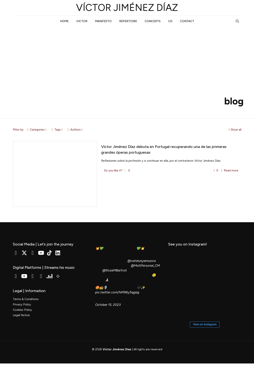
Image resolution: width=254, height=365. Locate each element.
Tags (57, 129)
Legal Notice (21, 315)
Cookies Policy (22, 310)
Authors (75, 129)
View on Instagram (204, 325)
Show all (234, 129)
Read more (231, 170)
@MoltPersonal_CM (145, 265)
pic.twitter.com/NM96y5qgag (117, 292)
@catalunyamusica (141, 261)
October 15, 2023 (108, 305)
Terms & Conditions (26, 299)
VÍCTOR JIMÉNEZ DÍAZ (127, 7)
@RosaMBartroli (114, 270)
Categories (36, 129)
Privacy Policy (22, 304)
